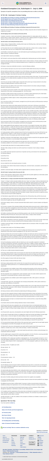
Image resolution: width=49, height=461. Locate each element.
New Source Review (6, 415)
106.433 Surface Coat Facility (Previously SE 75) (11, 20)
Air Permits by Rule (6, 412)
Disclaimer (10, 449)
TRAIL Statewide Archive (36, 452)
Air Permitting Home (6, 407)
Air (12, 437)
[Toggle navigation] (45, 3)
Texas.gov (13, 452)
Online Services (6, 438)
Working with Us (32, 438)
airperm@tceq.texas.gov (42, 432)
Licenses (13, 443)
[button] (2, 3)
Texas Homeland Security (22, 452)
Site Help (5, 449)
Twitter (40, 438)
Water (12, 440)
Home (4, 435)
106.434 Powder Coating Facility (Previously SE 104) (12, 21)
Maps (21, 445)
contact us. (12, 402)
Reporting (13, 445)
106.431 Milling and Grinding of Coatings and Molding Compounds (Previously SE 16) (20, 17)
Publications (22, 443)
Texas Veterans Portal (8, 453)
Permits (13, 442)
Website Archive (29, 449)
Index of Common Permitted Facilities (10, 423)
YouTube (41, 445)
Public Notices (23, 447)
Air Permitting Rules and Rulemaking (10, 420)
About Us (5, 437)
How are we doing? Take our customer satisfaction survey (15, 427)
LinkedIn (41, 443)
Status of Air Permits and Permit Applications (12, 409)
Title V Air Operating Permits (8, 418)
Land (12, 438)
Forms (21, 442)
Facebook (41, 440)
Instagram (41, 442)
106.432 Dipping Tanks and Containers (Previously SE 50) (14, 19)
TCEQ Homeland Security (12, 451)
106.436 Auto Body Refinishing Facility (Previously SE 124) (14, 24)
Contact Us (31, 437)
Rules (21, 440)
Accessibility (22, 449)
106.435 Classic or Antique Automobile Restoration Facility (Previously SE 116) (18, 23)
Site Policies (16, 449)
